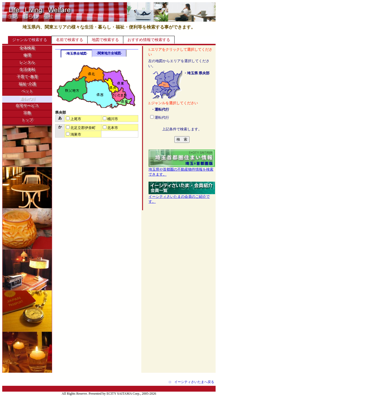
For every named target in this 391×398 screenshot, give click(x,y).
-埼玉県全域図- (76, 53)
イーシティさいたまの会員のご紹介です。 (182, 197)
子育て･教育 (27, 77)
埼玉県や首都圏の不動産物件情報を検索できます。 (182, 170)
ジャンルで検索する (29, 40)
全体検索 (27, 48)
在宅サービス (27, 105)
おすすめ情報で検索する (148, 40)
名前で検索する (69, 40)
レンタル (27, 62)
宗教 (27, 113)
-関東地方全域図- (109, 53)
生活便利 (27, 69)
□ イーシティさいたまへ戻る (191, 382)
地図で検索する (105, 40)
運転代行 (27, 98)
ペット (27, 91)
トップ (27, 120)
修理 (27, 55)
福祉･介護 (27, 84)
